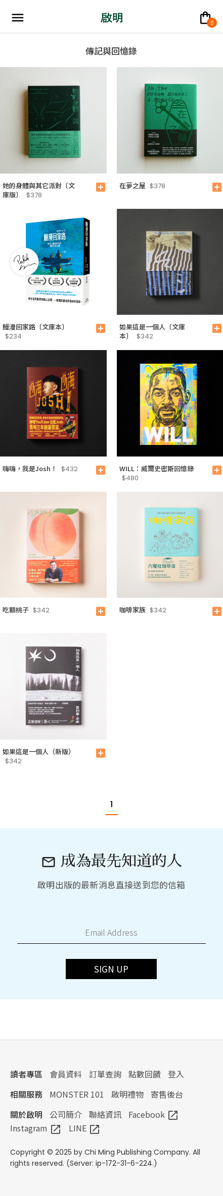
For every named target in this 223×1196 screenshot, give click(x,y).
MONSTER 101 (77, 1094)
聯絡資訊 (105, 1114)
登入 (176, 1074)
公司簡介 (66, 1114)
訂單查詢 (105, 1074)
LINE (85, 1128)
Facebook (153, 1114)
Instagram (36, 1128)
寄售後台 (167, 1094)
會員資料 (66, 1074)
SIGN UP (111, 968)
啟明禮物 (127, 1094)
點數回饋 (144, 1074)
